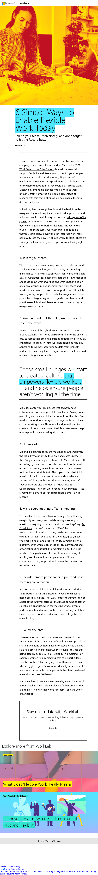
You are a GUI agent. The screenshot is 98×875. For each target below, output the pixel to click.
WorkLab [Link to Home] (24, 3)
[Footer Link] (49, 771)
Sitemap (26, 871)
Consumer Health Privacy (11, 871)
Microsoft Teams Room (52, 553)
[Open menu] (93, 3)
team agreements (68, 294)
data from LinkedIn (68, 346)
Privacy (50, 871)
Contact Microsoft (38, 871)
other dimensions (50, 338)
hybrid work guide (29, 225)
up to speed (53, 488)
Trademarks (85, 871)
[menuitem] (8, 3)
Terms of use (74, 871)
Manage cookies (61, 871)
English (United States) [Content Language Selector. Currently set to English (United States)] (10, 866)
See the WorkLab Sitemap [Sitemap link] (49, 841)
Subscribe (53, 728)
